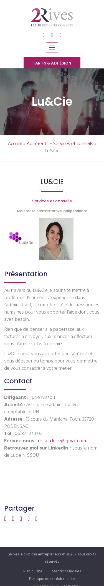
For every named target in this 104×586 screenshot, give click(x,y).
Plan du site (32, 571)
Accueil (15, 144)
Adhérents (38, 144)
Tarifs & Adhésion (52, 63)
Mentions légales (66, 571)
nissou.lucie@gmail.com (61, 441)
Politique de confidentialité (52, 579)
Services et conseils (73, 144)
